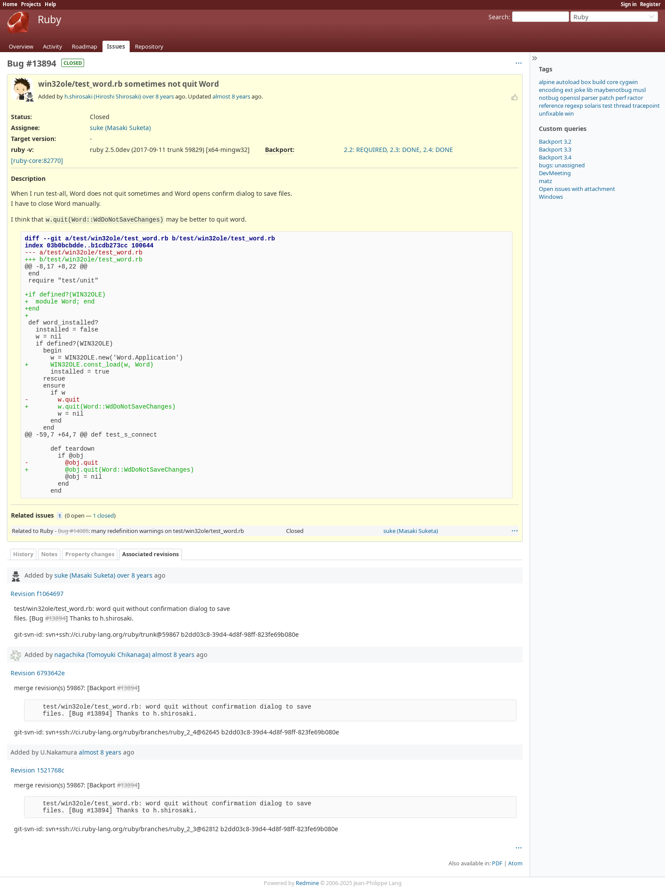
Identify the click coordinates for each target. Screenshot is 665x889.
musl (639, 90)
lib (590, 90)
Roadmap (84, 46)
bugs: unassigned (562, 165)
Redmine (307, 883)
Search (498, 17)
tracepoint (646, 105)
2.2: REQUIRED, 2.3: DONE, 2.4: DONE (398, 149)
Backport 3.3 (555, 149)
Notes (49, 554)
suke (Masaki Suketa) (120, 127)
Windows (551, 197)
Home (10, 4)
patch (606, 98)
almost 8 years (231, 96)
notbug (549, 98)
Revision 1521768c (37, 770)
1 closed (103, 515)
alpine (547, 82)
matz (545, 181)
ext (569, 90)
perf (620, 98)
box (586, 82)
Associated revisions (150, 554)
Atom (515, 863)
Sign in (629, 4)
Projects (31, 4)
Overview (21, 46)
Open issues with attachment (577, 189)
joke (579, 90)
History (23, 554)
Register (650, 4)
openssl (570, 98)
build (598, 82)
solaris (592, 105)
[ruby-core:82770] (37, 160)
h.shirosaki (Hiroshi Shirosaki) (102, 96)
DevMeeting (555, 173)
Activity (52, 46)
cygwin (628, 82)
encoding (551, 90)
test (607, 105)
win (569, 113)
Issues (116, 46)
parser (589, 98)
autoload (568, 82)
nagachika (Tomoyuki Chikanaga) (102, 654)
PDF (497, 863)
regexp (574, 105)
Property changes (89, 554)
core (612, 82)
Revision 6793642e (38, 673)
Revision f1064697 (37, 593)
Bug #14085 (73, 531)
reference (551, 105)
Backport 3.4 (555, 157)
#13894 (55, 618)
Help (50, 4)
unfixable (551, 113)
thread (622, 105)
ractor (635, 98)
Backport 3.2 (555, 141)
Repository (149, 46)
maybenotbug (613, 90)
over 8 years (158, 96)
